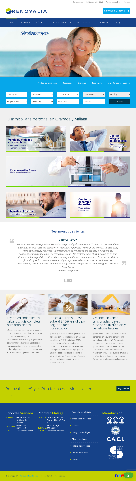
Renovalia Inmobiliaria (81, 412)
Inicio (11, 22)
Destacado (68, 83)
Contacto (127, 2)
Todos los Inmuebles (47, 83)
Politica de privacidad (94, 2)
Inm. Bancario (114, 83)
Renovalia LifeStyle (116, 10)
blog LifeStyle (123, 388)
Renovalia (25, 22)
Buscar (120, 101)
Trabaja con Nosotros (81, 418)
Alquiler (126, 83)
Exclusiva (82, 83)
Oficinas (40, 22)
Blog (118, 22)
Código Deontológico (81, 432)
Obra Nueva (103, 22)
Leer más (60, 362)
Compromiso (78, 2)
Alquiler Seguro (84, 22)
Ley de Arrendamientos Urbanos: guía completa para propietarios (23, 321)
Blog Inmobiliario (79, 439)
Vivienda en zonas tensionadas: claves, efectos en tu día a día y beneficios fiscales (109, 322)
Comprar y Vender (59, 22)
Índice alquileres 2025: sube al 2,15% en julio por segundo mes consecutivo (68, 322)
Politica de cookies (113, 2)
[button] (128, 475)
